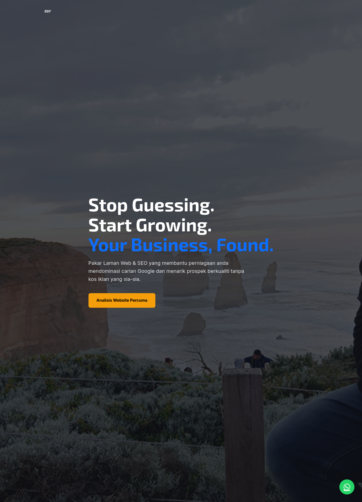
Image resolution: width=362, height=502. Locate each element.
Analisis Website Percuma (122, 300)
